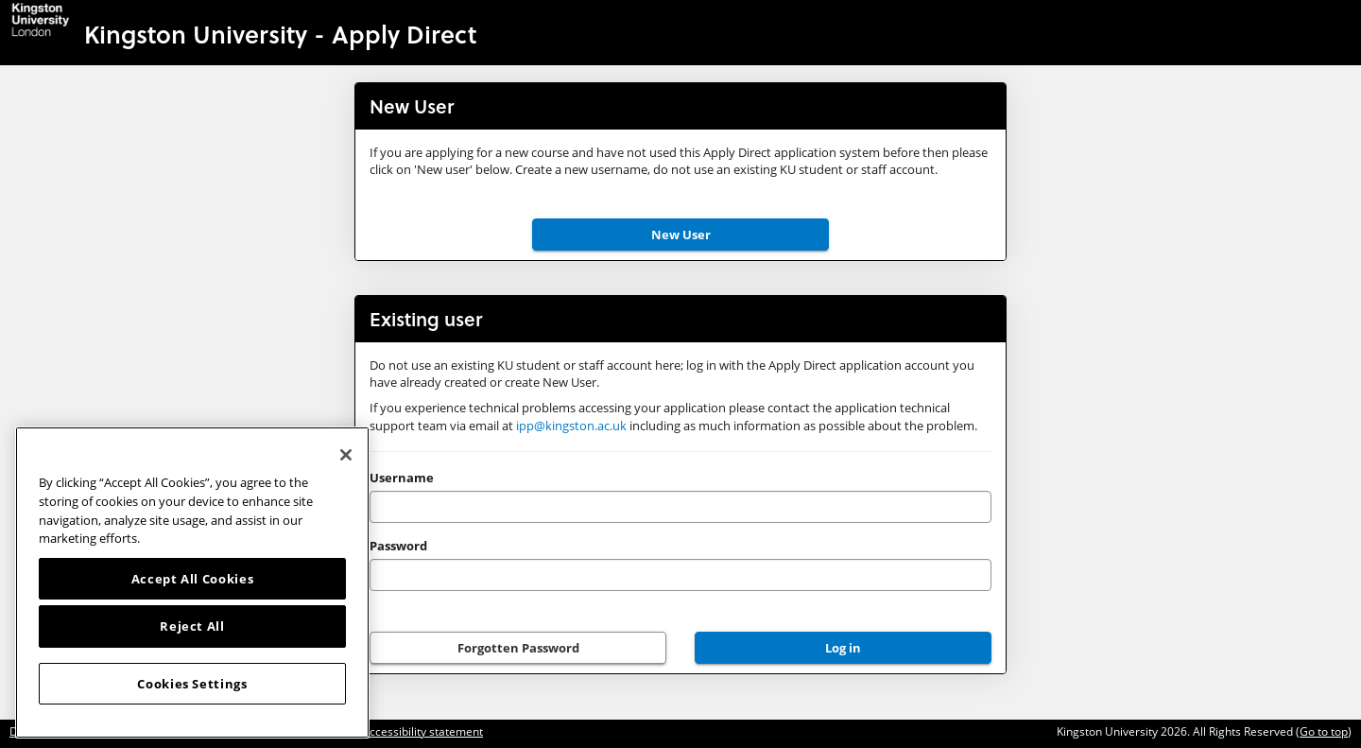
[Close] (346, 455)
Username (402, 477)
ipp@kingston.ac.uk (571, 425)
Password (398, 545)
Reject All (192, 626)
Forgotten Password (518, 647)
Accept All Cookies (192, 578)
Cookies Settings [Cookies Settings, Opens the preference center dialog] (192, 683)
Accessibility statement (422, 731)
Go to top (1324, 731)
